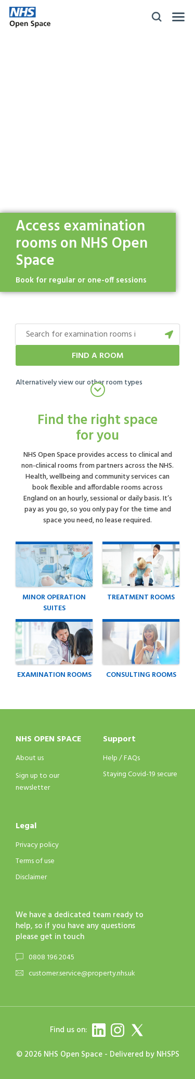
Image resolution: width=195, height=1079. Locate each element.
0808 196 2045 (51, 958)
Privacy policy (37, 845)
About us (30, 758)
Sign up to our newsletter (37, 781)
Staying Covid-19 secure (140, 774)
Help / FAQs (121, 758)
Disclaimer (31, 877)
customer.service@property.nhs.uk (82, 974)
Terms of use (35, 861)
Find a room (98, 356)
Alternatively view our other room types (79, 383)
